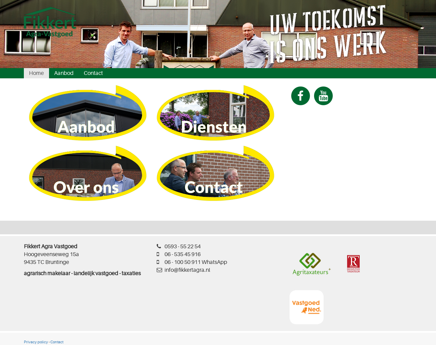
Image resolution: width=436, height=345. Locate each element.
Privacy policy (36, 342)
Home (36, 73)
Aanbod (64, 73)
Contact (93, 73)
